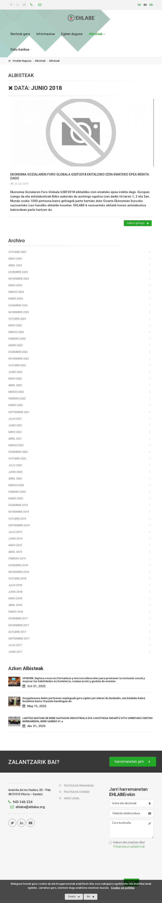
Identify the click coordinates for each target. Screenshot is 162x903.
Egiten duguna (71, 34)
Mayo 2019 (15, 545)
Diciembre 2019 (18, 505)
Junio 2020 (15, 471)
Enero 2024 (15, 298)
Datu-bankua (20, 49)
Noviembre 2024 (18, 278)
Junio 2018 (15, 591)
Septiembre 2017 (18, 638)
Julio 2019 (15, 531)
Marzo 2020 (16, 485)
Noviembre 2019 (18, 511)
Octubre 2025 (17, 252)
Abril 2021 (15, 438)
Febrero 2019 (17, 558)
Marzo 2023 (16, 332)
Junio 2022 (15, 371)
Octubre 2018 (17, 578)
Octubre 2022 (17, 365)
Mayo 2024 (15, 285)
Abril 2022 (15, 385)
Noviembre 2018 (18, 571)
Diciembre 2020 (18, 451)
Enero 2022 (15, 405)
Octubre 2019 (17, 518)
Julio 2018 (15, 585)
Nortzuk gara (20, 34)
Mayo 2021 (15, 431)
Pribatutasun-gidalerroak (129, 846)
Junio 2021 (15, 425)
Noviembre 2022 (18, 358)
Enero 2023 (15, 345)
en (151, 4)
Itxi (90, 897)
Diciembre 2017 (18, 618)
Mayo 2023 (15, 325)
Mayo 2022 (15, 378)
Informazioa (45, 34)
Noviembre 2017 (18, 625)
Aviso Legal (69, 798)
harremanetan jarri (133, 761)
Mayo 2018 (15, 598)
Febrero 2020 (17, 491)
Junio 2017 (15, 651)
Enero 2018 (15, 611)
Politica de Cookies (74, 791)
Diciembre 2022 (18, 351)
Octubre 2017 (17, 631)
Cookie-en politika (123, 887)
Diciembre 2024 (18, 271)
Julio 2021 (15, 418)
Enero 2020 (15, 498)
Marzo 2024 (16, 291)
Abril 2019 (15, 551)
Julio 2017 (15, 645)
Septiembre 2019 (18, 525)
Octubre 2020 (17, 458)
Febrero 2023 (17, 338)
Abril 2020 (15, 478)
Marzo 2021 (16, 445)
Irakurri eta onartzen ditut (127, 844)
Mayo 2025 (15, 258)
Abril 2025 (15, 265)
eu (145, 4)
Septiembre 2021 (18, 412)
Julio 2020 (15, 465)
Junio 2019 (15, 538)
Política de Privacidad (76, 785)
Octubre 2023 (17, 318)
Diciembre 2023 (18, 305)
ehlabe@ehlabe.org (26, 807)
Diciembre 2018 (18, 565)
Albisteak (95, 34)
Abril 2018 (15, 605)
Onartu (74, 897)
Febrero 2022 (17, 398)
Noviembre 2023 (18, 312)
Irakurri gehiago (138, 223)
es (139, 4)
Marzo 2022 (16, 391)
